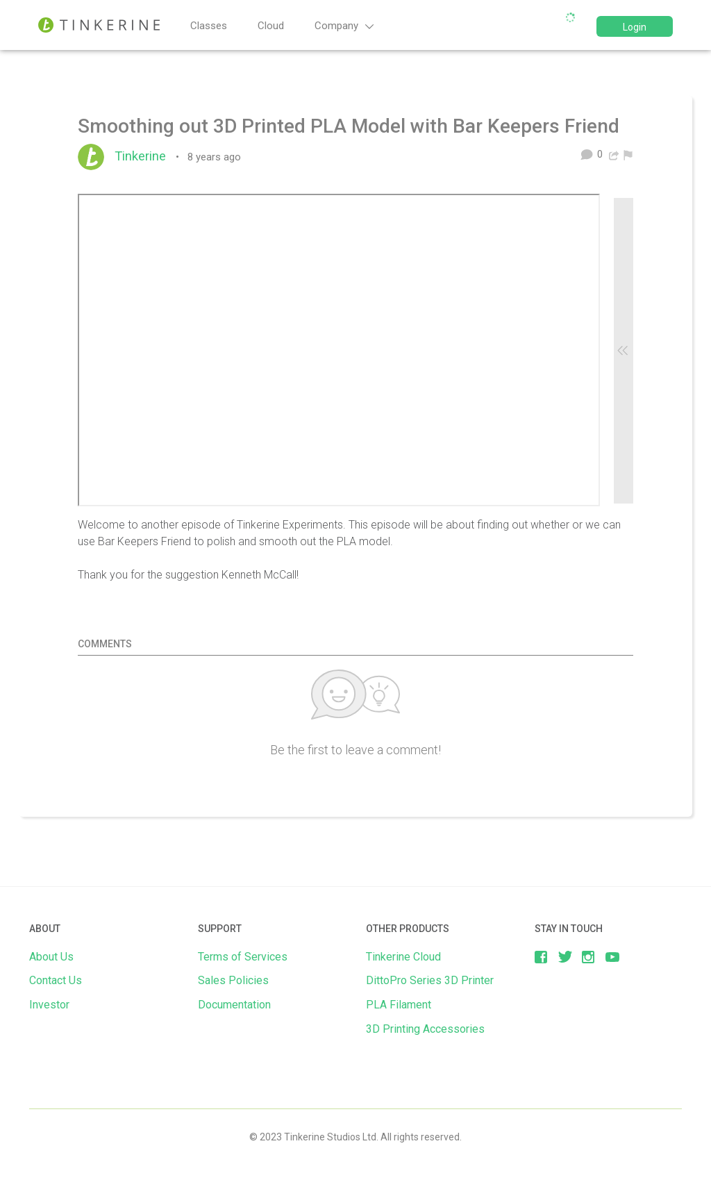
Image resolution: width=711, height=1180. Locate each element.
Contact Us (55, 980)
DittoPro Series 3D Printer (430, 980)
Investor (49, 1004)
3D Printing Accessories (425, 1029)
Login (634, 27)
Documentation (234, 1004)
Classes (208, 25)
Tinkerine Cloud (403, 956)
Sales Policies (233, 980)
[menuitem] (628, 154)
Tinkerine (144, 156)
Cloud (271, 25)
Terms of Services (242, 956)
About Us (51, 956)
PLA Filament (398, 1004)
